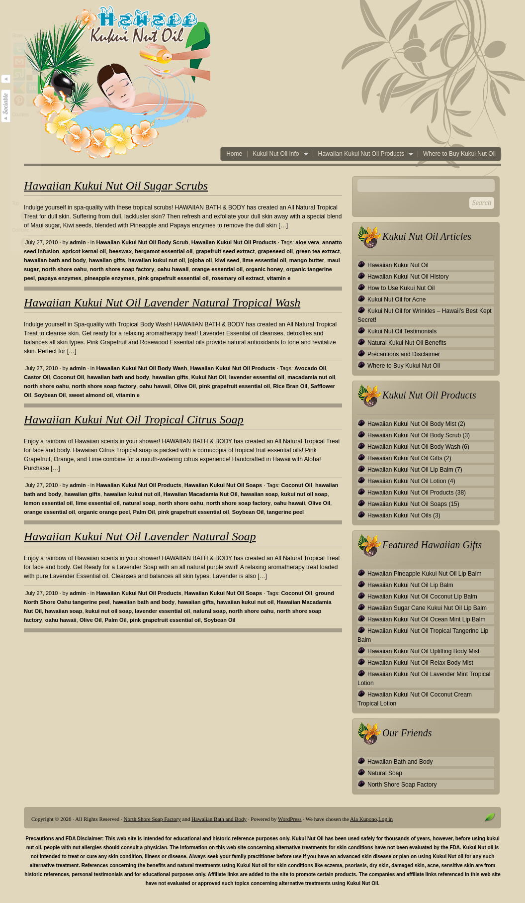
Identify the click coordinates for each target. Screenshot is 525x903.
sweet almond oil (91, 395)
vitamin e (279, 278)
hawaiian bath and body (55, 260)
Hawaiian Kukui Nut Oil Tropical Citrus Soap (134, 419)
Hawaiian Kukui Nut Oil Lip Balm (410, 469)
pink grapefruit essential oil (173, 278)
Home (234, 154)
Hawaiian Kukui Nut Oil (398, 265)
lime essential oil (264, 260)
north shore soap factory (122, 269)
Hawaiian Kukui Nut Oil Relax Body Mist (420, 662)
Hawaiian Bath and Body (400, 761)
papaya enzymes (59, 278)
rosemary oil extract (238, 278)
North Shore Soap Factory (402, 784)
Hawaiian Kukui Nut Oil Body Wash (141, 368)
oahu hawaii (172, 269)
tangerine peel (285, 512)
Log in (385, 819)
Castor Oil (37, 377)
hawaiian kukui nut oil (156, 260)
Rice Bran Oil (290, 386)
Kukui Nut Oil (208, 377)
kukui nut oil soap (304, 494)
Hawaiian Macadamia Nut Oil (201, 494)
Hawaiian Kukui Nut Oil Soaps (223, 485)
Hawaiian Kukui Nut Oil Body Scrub (142, 242)
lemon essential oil (48, 503)
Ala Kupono (363, 819)
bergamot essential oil (163, 251)
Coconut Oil (68, 377)
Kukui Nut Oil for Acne (396, 299)
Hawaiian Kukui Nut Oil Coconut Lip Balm (422, 596)
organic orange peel (104, 512)
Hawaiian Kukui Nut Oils (399, 515)
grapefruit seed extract (225, 251)
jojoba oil (200, 260)
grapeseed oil (275, 251)
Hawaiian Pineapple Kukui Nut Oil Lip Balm (424, 573)
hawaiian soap (259, 494)
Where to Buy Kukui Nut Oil (459, 154)
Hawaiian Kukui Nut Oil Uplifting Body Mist (423, 651)
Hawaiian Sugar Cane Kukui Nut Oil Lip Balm (427, 607)
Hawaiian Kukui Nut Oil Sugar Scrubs (116, 185)
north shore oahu (64, 269)
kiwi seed (227, 260)
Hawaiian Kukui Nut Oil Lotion (406, 481)
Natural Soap (384, 773)
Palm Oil (144, 512)
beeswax (120, 251)
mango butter (306, 260)
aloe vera (307, 242)
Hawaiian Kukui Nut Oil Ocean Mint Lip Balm (426, 619)
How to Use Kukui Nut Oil (401, 288)
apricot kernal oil (84, 251)
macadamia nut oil (311, 377)
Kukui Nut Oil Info (277, 154)
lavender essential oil (256, 377)
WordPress (289, 819)
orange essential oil (217, 269)
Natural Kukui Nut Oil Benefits (406, 342)
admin (78, 242)
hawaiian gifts (107, 260)
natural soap (139, 503)
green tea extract (318, 251)
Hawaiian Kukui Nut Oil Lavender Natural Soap (140, 536)
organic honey (264, 269)
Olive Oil (185, 386)
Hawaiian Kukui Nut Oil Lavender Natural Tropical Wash (162, 302)
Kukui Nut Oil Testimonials (402, 331)
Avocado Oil (310, 368)
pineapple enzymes (110, 278)
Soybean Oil (50, 395)
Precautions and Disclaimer (403, 354)
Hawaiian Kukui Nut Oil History (407, 276)
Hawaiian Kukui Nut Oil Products (363, 154)
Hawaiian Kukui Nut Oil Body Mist (411, 423)
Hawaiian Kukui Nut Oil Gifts (404, 458)
